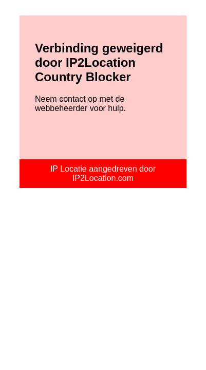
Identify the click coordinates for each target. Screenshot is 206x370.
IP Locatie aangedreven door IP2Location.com (103, 173)
